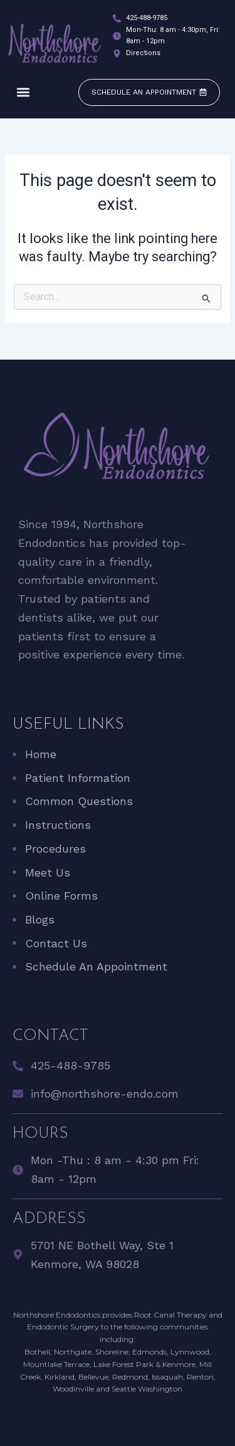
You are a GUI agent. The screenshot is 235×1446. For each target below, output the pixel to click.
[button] (23, 92)
